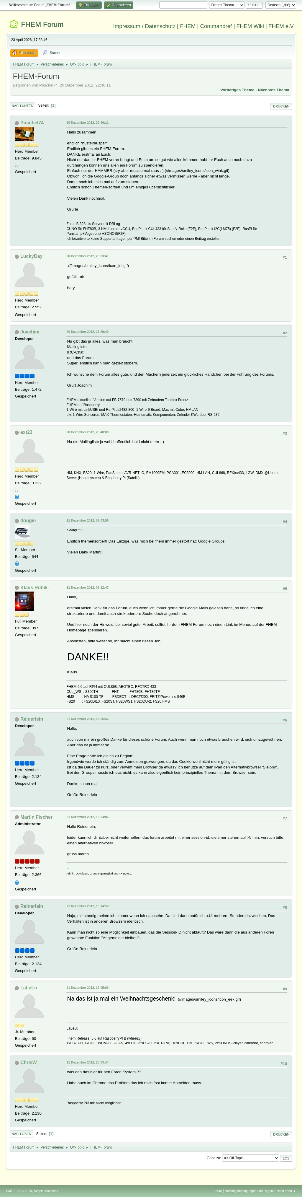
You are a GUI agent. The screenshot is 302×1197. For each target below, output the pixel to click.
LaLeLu (28, 987)
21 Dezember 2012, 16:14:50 (87, 906)
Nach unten (22, 106)
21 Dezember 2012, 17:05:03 (87, 987)
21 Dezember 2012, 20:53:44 (87, 1062)
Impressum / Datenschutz (144, 26)
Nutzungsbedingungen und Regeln (249, 1191)
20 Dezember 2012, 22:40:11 (87, 122)
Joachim (30, 331)
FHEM (188, 26)
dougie (28, 520)
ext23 (26, 432)
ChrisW (28, 1062)
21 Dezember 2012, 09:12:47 (87, 587)
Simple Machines (46, 1191)
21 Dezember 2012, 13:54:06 (87, 817)
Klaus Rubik (33, 587)
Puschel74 (32, 122)
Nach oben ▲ (286, 1191)
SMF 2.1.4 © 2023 (19, 1191)
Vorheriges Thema (237, 90)
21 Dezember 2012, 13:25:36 (87, 719)
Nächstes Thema (273, 90)
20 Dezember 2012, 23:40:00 (87, 432)
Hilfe (219, 1191)
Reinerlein (31, 719)
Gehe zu (213, 1158)
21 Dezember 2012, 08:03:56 (87, 520)
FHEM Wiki (250, 26)
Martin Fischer (36, 817)
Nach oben (21, 1134)
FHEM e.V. (281, 26)
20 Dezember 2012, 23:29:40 (87, 331)
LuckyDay (31, 256)
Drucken (281, 106)
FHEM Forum (42, 24)
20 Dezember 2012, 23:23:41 (87, 256)
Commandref (216, 26)
